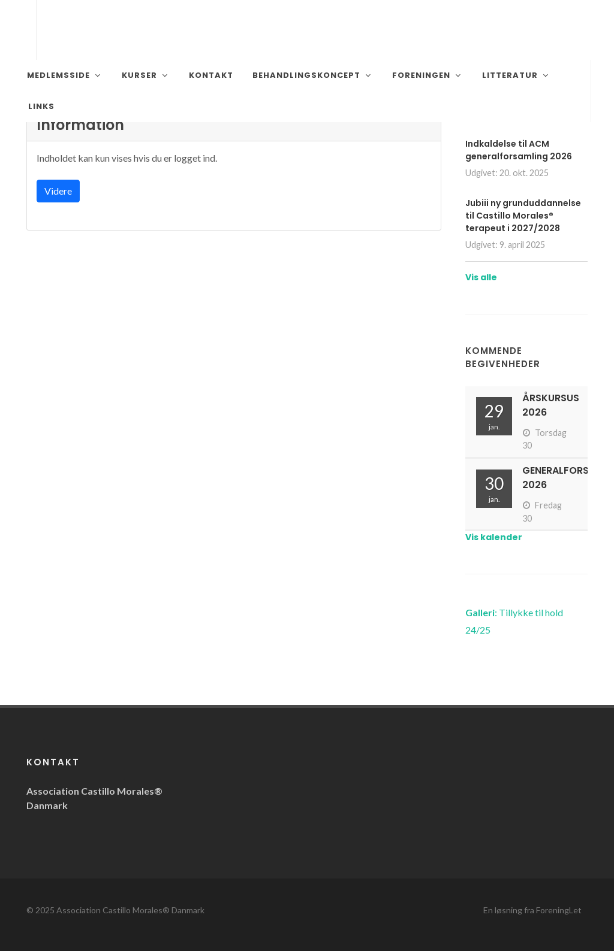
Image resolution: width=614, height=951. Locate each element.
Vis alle (481, 277)
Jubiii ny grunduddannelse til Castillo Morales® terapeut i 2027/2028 (523, 215)
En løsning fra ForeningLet (532, 910)
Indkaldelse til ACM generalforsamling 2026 (518, 150)
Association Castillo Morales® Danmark (130, 910)
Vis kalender (493, 537)
